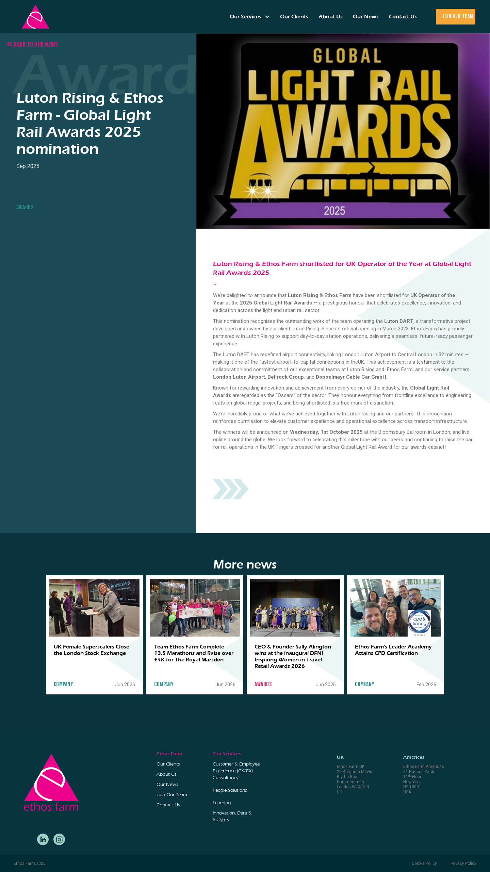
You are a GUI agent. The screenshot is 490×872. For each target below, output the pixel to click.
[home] (35, 17)
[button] (250, 16)
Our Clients (294, 16)
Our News (366, 16)
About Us (330, 16)
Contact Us (403, 16)
